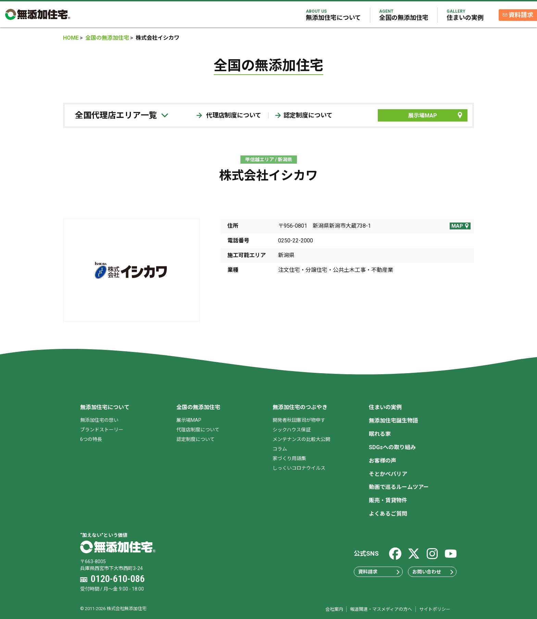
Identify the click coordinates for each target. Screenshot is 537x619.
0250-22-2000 (295, 240)
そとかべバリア (388, 474)
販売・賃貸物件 (388, 500)
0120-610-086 (118, 578)
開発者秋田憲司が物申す (299, 420)
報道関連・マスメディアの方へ (381, 609)
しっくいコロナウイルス (299, 468)
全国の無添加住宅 (403, 15)
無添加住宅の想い (99, 420)
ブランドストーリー (101, 429)
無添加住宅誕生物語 (393, 420)
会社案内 (334, 609)
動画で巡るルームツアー (399, 487)
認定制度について (304, 115)
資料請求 (521, 15)
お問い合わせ (433, 571)
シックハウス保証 (292, 429)
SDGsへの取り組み (392, 447)
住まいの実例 (464, 15)
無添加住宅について (332, 15)
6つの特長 (91, 439)
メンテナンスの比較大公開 (301, 439)
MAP (460, 226)
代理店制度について (229, 115)
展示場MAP (436, 115)
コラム (280, 449)
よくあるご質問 (388, 513)
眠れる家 (380, 434)
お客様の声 (382, 460)
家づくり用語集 (289, 458)
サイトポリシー (434, 609)
